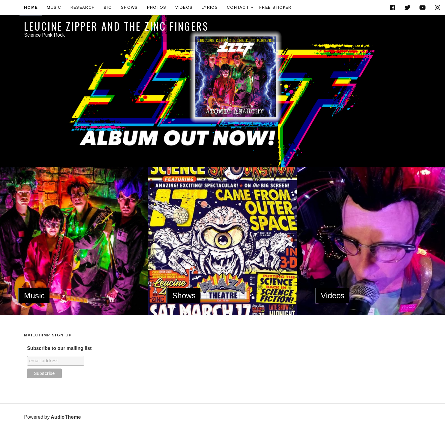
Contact (241, 7)
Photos (157, 7)
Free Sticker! (276, 7)
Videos (184, 7)
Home (31, 7)
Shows (129, 7)
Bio (108, 7)
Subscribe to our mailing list (59, 348)
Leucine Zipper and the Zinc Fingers (116, 26)
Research (83, 7)
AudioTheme (66, 417)
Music (54, 7)
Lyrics (210, 7)
